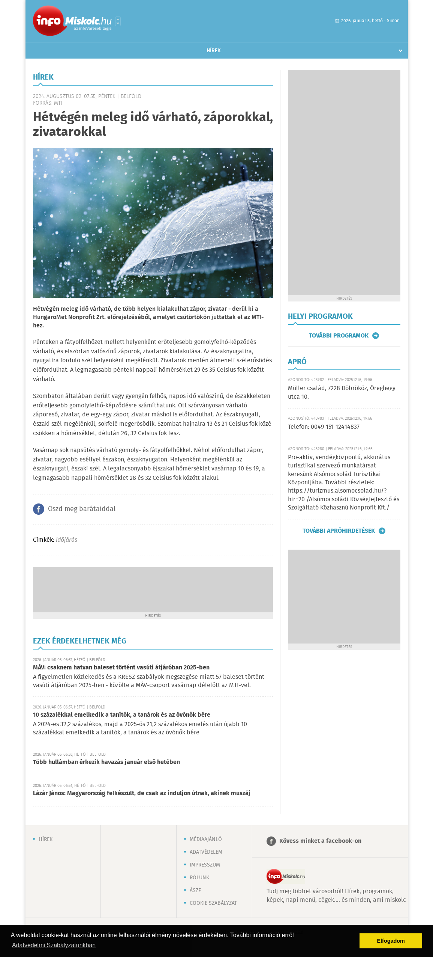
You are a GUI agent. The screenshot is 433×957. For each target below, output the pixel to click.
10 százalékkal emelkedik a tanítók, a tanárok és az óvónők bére (121, 715)
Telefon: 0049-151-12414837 (324, 427)
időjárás (66, 540)
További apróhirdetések (339, 530)
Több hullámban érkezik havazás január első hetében (106, 762)
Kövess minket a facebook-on (320, 841)
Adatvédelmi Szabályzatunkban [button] (54, 945)
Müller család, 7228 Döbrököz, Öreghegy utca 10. (342, 392)
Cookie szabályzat (213, 903)
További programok (339, 335)
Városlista (118, 21)
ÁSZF (195, 890)
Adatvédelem (206, 852)
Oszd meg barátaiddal (81, 509)
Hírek (214, 51)
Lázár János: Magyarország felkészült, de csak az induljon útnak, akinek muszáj (141, 793)
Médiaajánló (206, 839)
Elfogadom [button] (391, 941)
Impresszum (205, 865)
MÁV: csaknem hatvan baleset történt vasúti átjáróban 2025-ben (121, 667)
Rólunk (199, 878)
